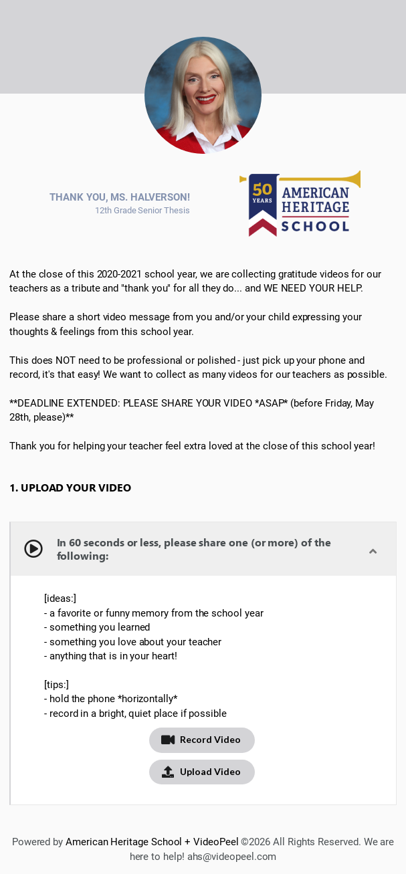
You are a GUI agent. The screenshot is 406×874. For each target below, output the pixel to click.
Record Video (201, 739)
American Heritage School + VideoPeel (152, 842)
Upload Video (201, 771)
